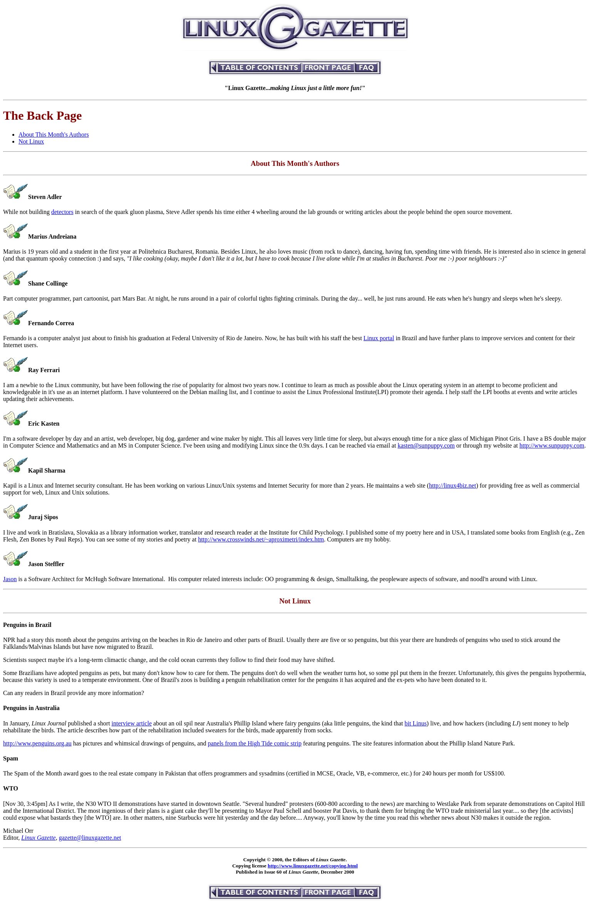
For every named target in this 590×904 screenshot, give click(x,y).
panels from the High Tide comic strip (255, 743)
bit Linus (416, 723)
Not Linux (31, 141)
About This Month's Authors (53, 134)
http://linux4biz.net (452, 485)
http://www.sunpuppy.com (552, 445)
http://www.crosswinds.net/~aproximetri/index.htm (261, 539)
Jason (10, 579)
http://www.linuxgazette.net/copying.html (313, 866)
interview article (132, 723)
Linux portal (379, 338)
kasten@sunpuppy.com (425, 445)
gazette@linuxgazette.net (90, 837)
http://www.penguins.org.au (37, 743)
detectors (62, 212)
